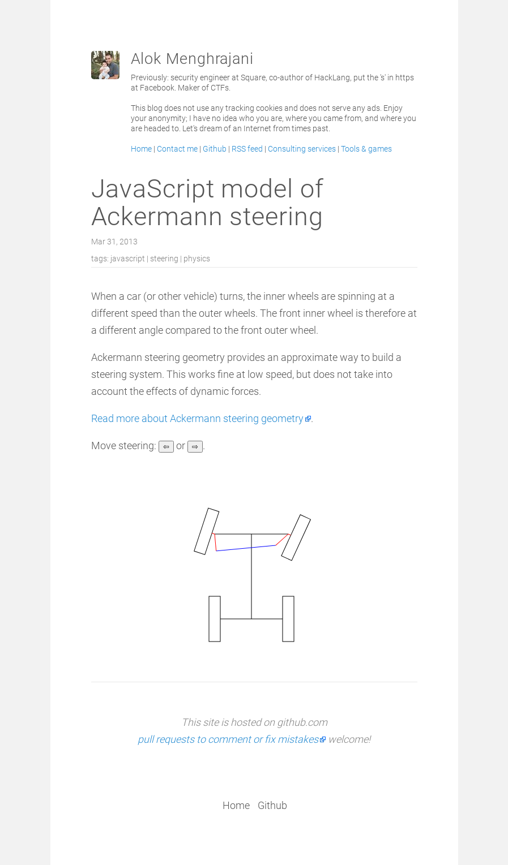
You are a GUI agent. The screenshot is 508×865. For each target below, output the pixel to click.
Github (215, 149)
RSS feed (247, 149)
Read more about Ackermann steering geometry (197, 418)
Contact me (177, 149)
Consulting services (302, 149)
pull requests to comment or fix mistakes (228, 739)
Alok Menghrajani (192, 59)
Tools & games (366, 149)
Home (141, 149)
